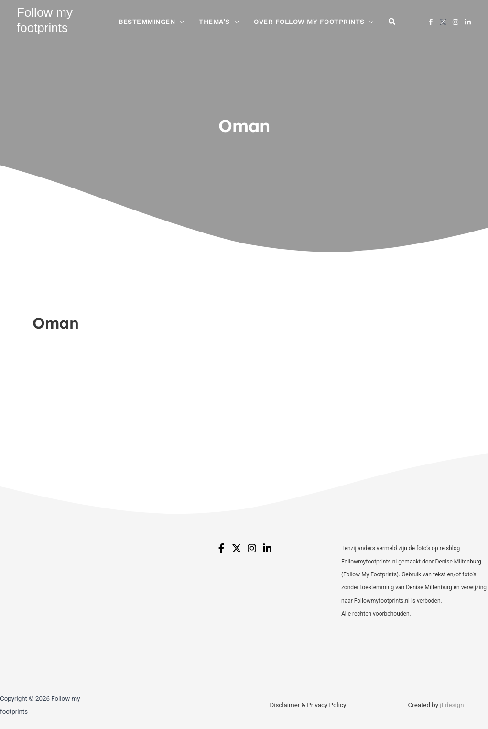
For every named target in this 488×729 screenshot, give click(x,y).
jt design (452, 704)
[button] (188, 24)
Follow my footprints (45, 22)
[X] (443, 24)
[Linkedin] (468, 24)
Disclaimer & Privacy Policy (308, 704)
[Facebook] (430, 24)
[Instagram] (455, 24)
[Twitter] (236, 548)
